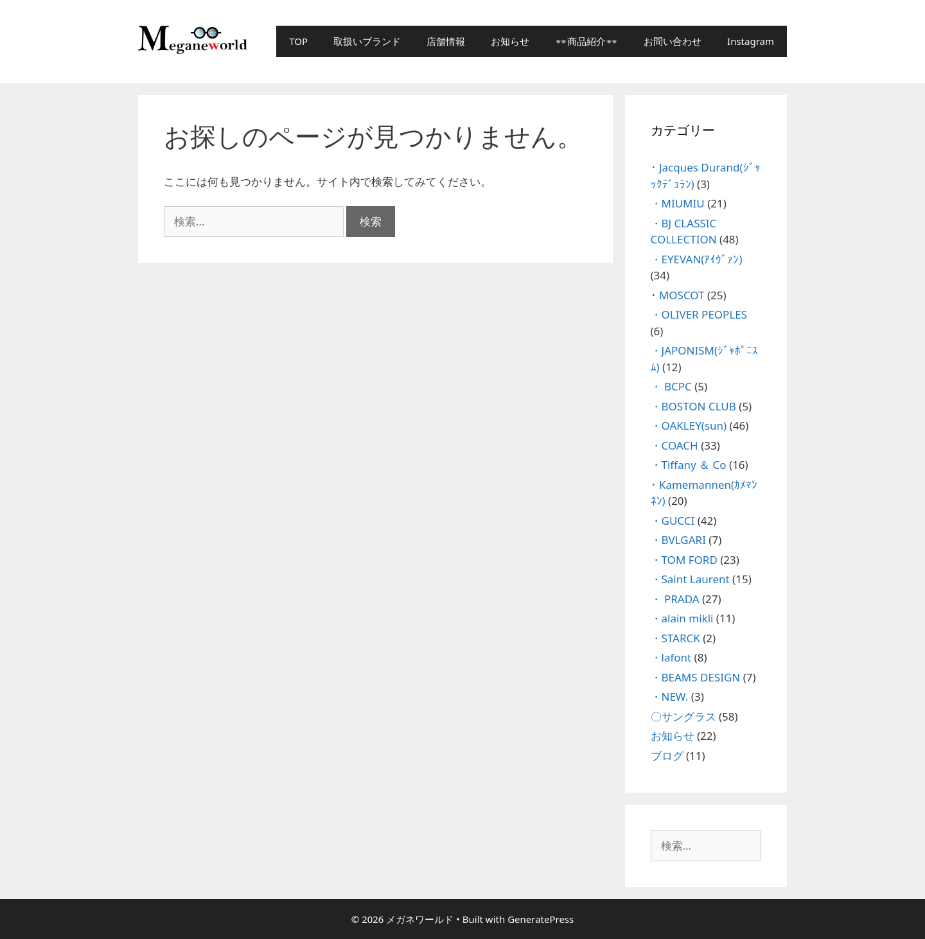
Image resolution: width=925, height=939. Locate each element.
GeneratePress (540, 919)
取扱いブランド (367, 41)
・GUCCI (673, 520)
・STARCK (675, 638)
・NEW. (670, 696)
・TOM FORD (684, 559)
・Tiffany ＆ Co (689, 464)
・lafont (671, 657)
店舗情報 (446, 41)
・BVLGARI (678, 539)
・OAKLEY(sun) (689, 425)
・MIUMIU (678, 203)
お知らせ (510, 41)
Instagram (750, 41)
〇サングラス (683, 716)
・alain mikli (682, 618)
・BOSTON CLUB (693, 406)
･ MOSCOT (678, 295)
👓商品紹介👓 (586, 41)
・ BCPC (671, 386)
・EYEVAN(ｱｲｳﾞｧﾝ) (697, 259)
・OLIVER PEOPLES (699, 314)
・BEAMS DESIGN (696, 677)
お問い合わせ (672, 41)
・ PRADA (675, 599)
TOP (298, 41)
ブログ (667, 755)
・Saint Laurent (690, 579)
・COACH (674, 445)
